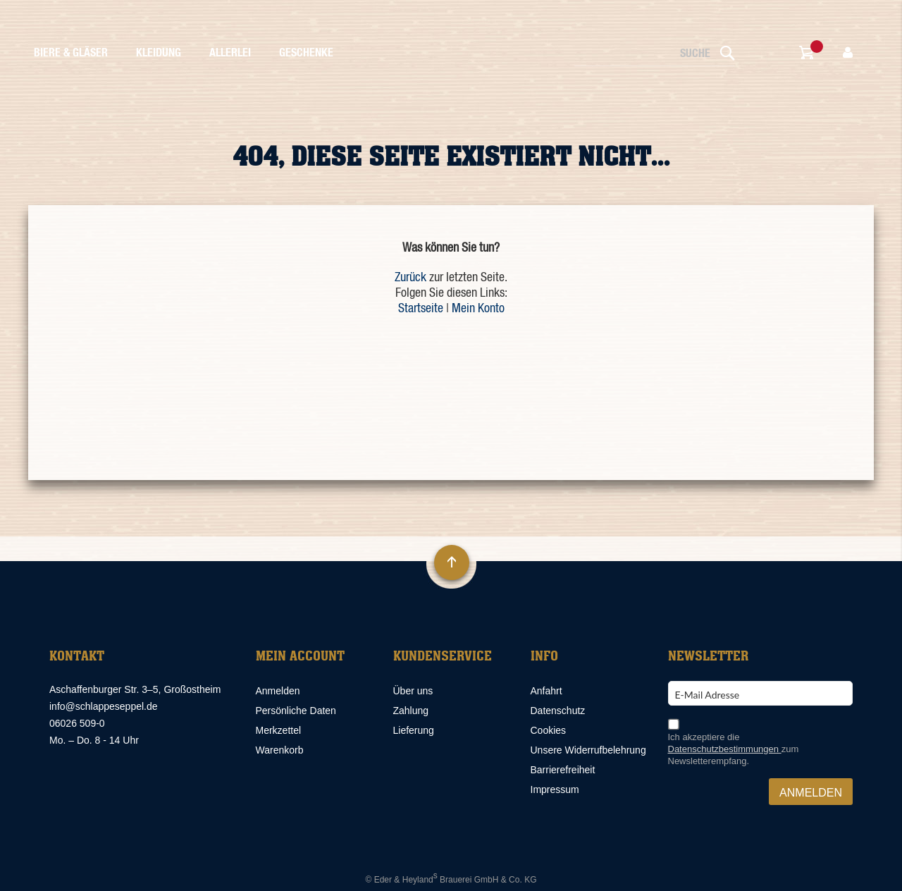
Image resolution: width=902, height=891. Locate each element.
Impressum (555, 789)
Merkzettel (279, 730)
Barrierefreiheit (563, 769)
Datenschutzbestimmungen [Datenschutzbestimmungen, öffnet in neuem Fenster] (724, 749)
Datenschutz (558, 710)
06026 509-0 (77, 723)
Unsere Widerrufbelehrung (588, 750)
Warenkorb (280, 750)
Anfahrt (546, 690)
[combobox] (655, 54)
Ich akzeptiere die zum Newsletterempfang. (733, 749)
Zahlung (411, 710)
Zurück (410, 277)
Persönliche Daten (296, 710)
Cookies (549, 730)
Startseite (420, 308)
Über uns (413, 690)
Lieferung (413, 730)
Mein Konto (478, 308)
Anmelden (278, 690)
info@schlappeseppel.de (103, 706)
